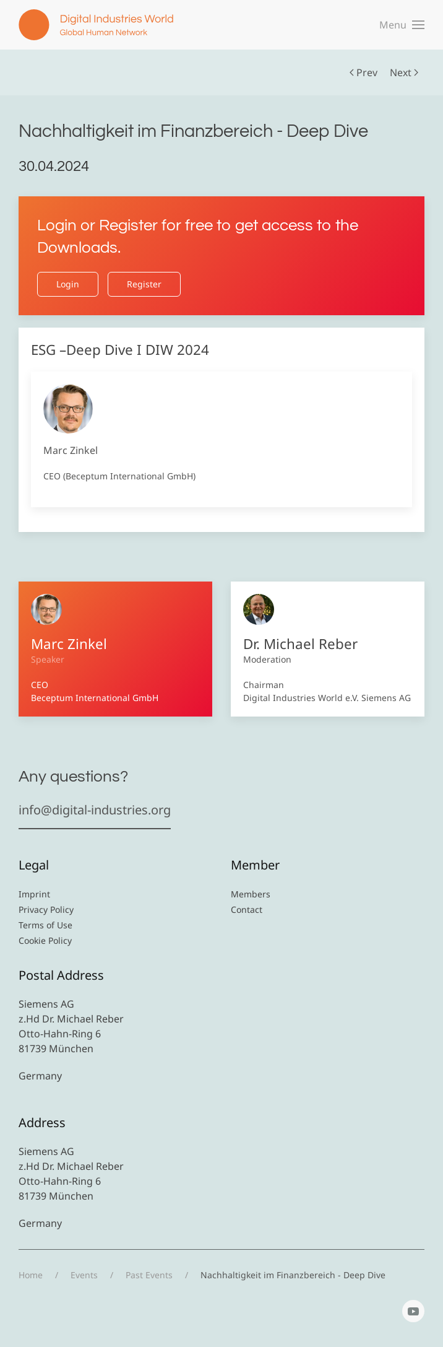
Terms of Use (45, 925)
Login (67, 284)
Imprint (34, 894)
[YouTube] (413, 1311)
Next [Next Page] (404, 72)
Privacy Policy (46, 909)
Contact (246, 909)
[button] (401, 25)
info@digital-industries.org (95, 809)
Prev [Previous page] (363, 72)
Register (144, 284)
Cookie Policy (45, 940)
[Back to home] (96, 25)
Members (250, 894)
